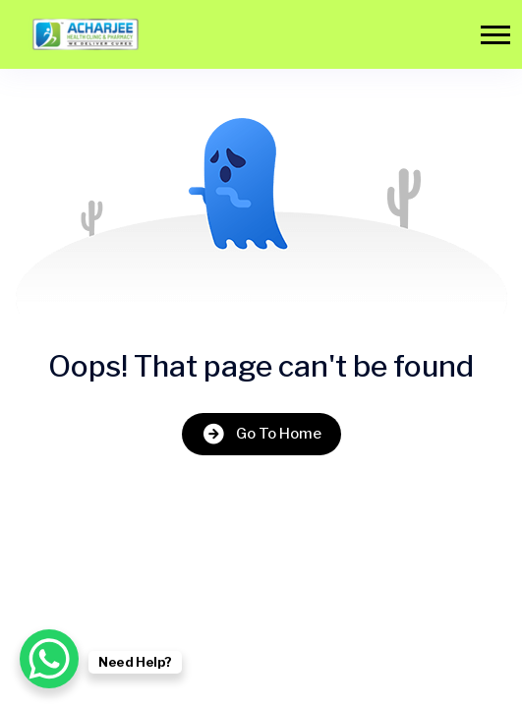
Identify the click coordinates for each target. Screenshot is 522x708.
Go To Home (261, 434)
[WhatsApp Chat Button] (49, 658)
